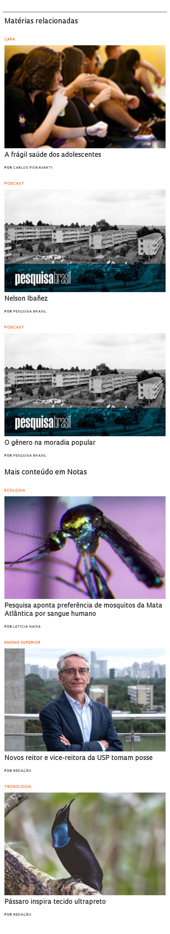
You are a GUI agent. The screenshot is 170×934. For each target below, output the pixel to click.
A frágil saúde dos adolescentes (52, 155)
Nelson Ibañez (26, 299)
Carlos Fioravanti (33, 168)
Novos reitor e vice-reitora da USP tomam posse (78, 758)
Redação (22, 771)
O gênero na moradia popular (49, 443)
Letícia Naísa (27, 627)
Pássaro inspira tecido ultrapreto (55, 902)
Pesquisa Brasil (29, 311)
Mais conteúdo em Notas (45, 472)
